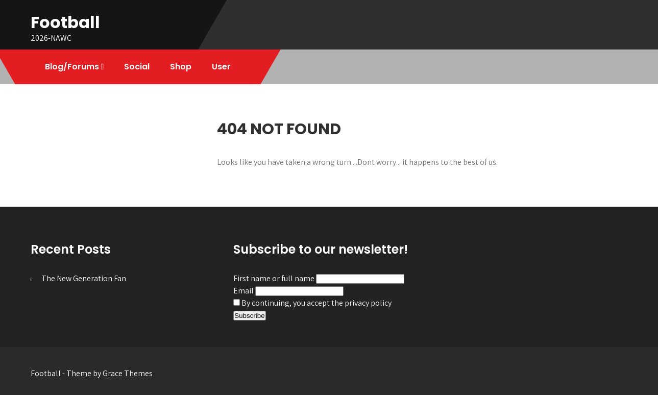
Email (243, 290)
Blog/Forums (72, 66)
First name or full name (273, 278)
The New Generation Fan (83, 278)
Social (137, 66)
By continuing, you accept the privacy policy (312, 303)
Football (65, 22)
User (221, 66)
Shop (180, 66)
